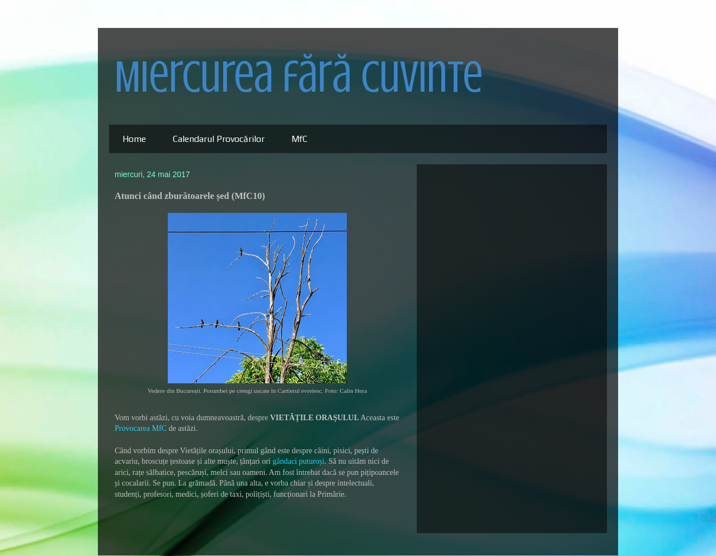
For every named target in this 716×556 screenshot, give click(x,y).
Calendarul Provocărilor (219, 139)
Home (134, 139)
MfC (299, 139)
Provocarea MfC (141, 428)
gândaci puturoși (298, 461)
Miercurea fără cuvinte (299, 77)
